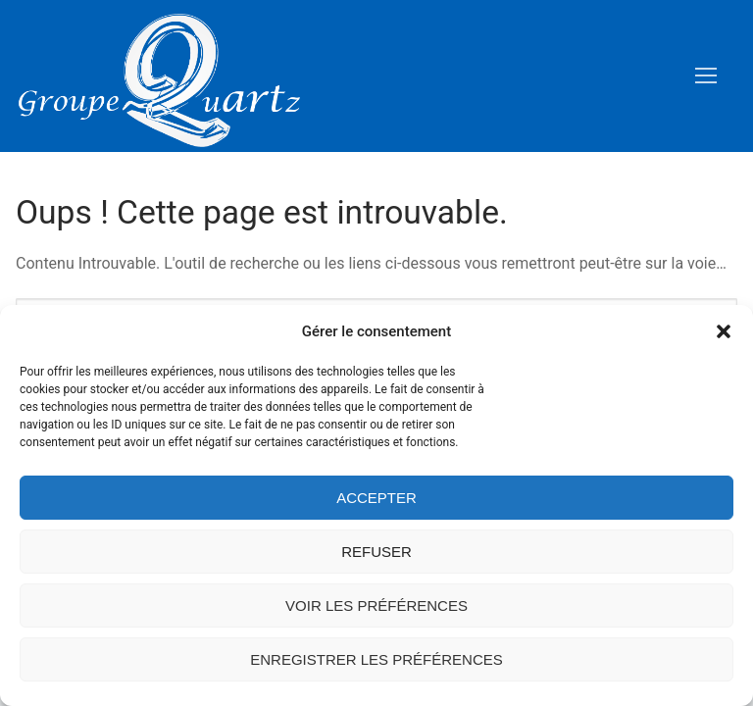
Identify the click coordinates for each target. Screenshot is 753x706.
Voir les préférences (376, 605)
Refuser (376, 551)
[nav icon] (706, 76)
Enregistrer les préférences (376, 659)
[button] (723, 331)
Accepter (376, 497)
